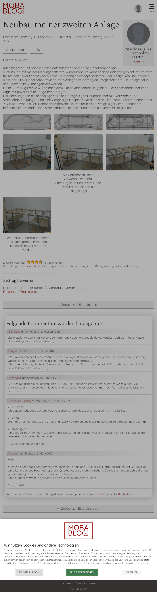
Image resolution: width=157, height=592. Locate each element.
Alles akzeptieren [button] (82, 572)
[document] (78, 556)
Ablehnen (131, 572)
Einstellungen (29, 572)
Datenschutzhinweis (85, 583)
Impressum (67, 583)
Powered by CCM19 (79, 589)
